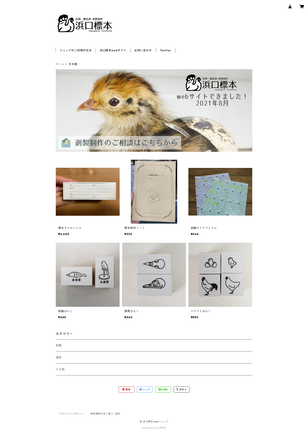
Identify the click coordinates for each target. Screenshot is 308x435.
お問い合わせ (143, 50)
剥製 (59, 345)
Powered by (154, 427)
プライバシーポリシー (71, 413)
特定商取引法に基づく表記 (105, 413)
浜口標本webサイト (113, 50)
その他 (60, 369)
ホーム (60, 64)
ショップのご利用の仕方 (76, 50)
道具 (59, 357)
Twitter (165, 50)
